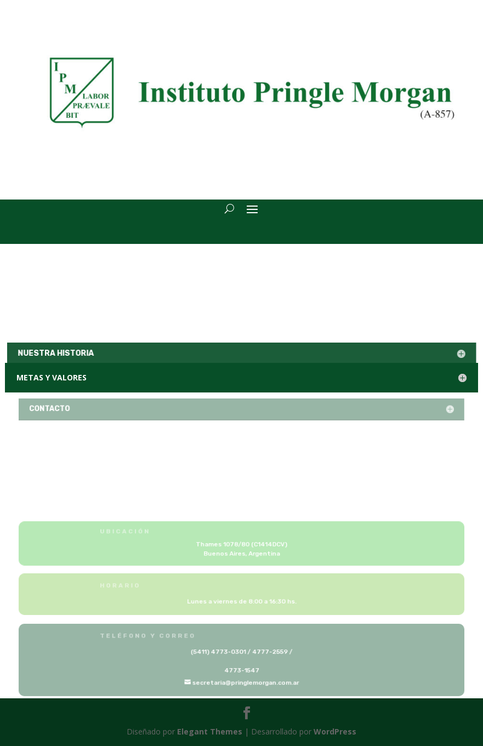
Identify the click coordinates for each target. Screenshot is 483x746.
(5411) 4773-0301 (219, 652)
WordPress (335, 731)
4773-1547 (241, 670)
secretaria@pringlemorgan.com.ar (245, 682)
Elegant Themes (209, 731)
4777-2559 (269, 652)
